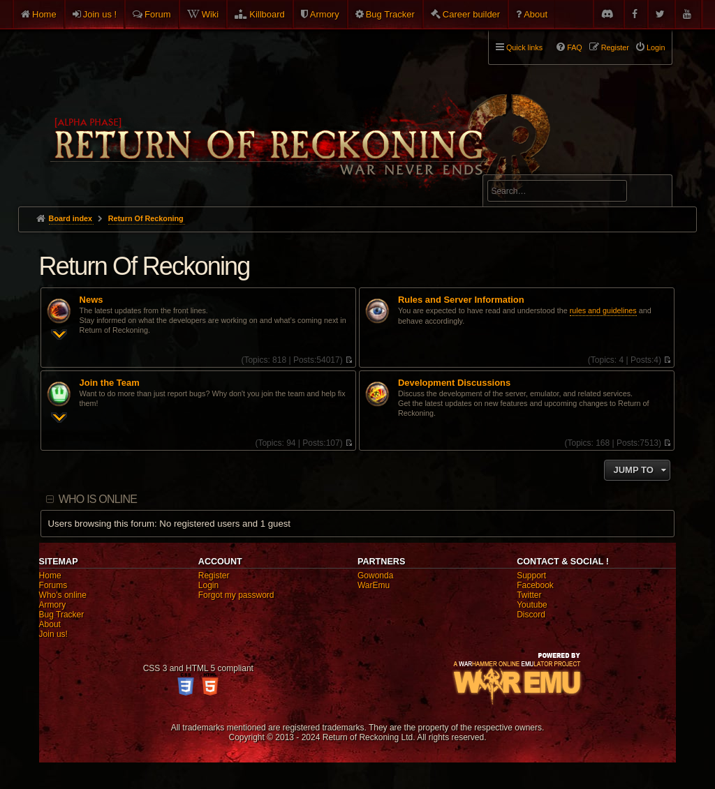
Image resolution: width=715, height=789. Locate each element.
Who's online (63, 595)
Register (214, 575)
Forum (158, 14)
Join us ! (100, 14)
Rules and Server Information (461, 300)
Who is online (98, 499)
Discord (531, 614)
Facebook (535, 585)
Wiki (210, 14)
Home (44, 14)
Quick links (524, 47)
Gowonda (375, 575)
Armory (324, 14)
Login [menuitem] (656, 47)
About (535, 14)
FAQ (574, 47)
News (91, 300)
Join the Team (110, 383)
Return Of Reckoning (144, 266)
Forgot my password (236, 595)
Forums (53, 585)
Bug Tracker (390, 14)
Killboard (267, 14)
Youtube (532, 605)
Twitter (529, 595)
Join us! (53, 634)
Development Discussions (454, 383)
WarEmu (374, 585)
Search (654, 193)
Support (531, 575)
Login (208, 585)
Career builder (471, 14)
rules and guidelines (603, 310)
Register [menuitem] (615, 47)
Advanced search (531, 168)
